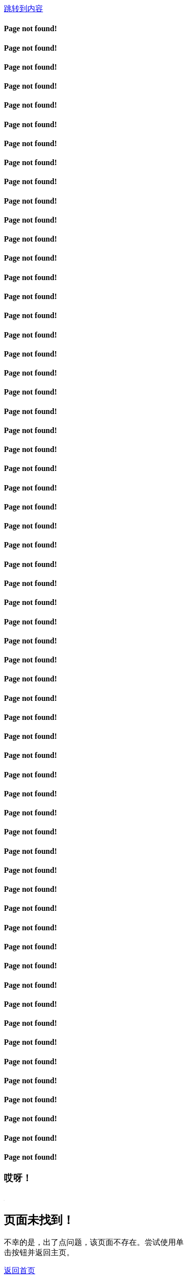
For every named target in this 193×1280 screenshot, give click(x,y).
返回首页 (19, 1270)
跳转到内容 (23, 8)
